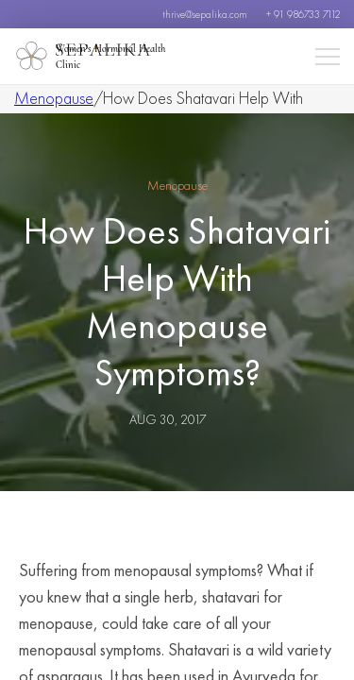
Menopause (53, 98)
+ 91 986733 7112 (303, 14)
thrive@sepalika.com (204, 14)
